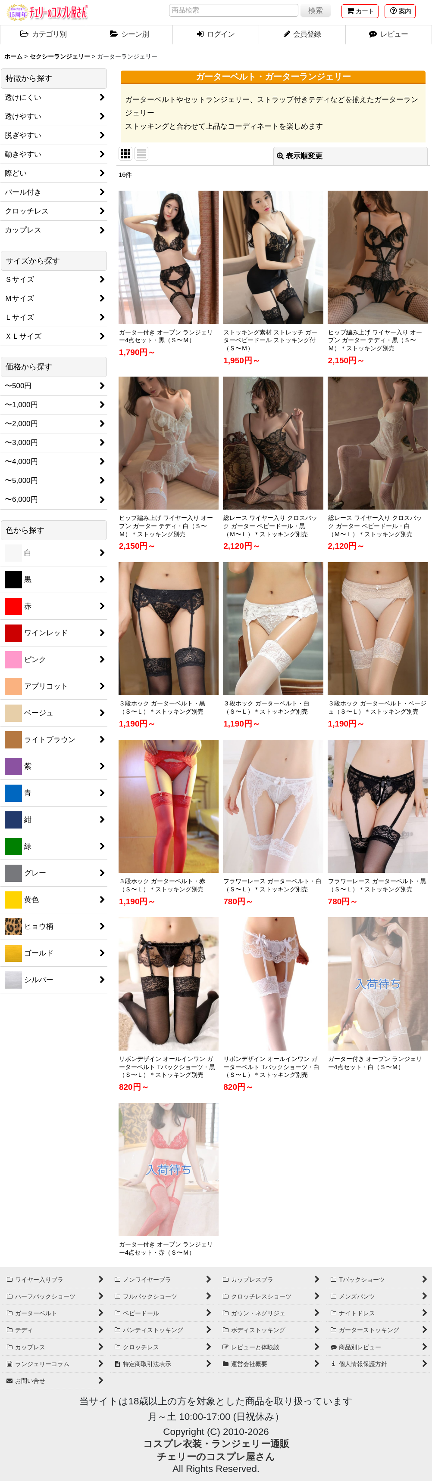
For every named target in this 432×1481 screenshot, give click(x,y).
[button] (400, 11)
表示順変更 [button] (299, 156)
